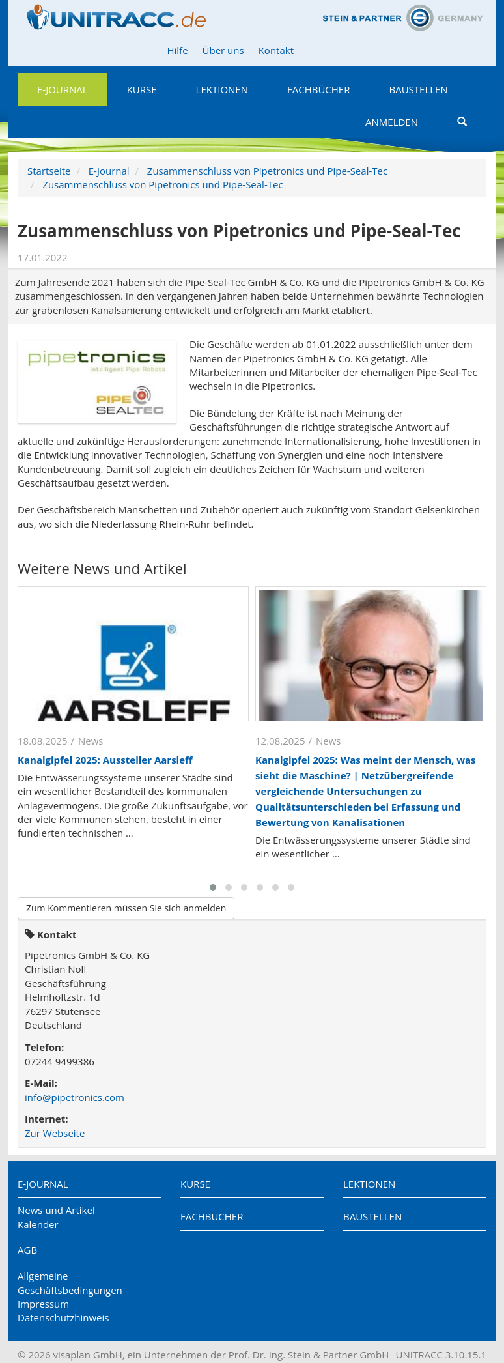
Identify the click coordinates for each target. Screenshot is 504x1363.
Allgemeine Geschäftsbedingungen (70, 1282)
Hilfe (177, 50)
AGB (27, 1249)
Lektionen (222, 89)
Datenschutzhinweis (63, 1317)
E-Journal (62, 89)
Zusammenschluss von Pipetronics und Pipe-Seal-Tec (267, 170)
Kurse (142, 89)
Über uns (223, 50)
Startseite (49, 170)
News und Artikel (56, 1209)
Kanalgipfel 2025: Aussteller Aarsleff (105, 759)
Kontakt (276, 50)
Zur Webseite (55, 1133)
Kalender (38, 1224)
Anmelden (391, 121)
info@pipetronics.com (74, 1097)
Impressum (43, 1303)
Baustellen (418, 89)
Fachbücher (318, 89)
